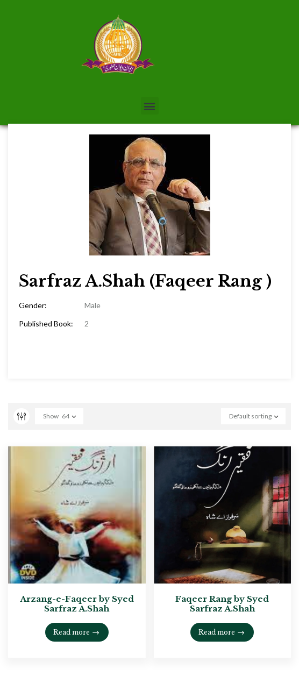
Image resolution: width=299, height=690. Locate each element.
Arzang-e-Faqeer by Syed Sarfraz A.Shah (77, 604)
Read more (71, 632)
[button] (150, 106)
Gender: (33, 305)
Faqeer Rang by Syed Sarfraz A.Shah (222, 604)
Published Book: (46, 323)
